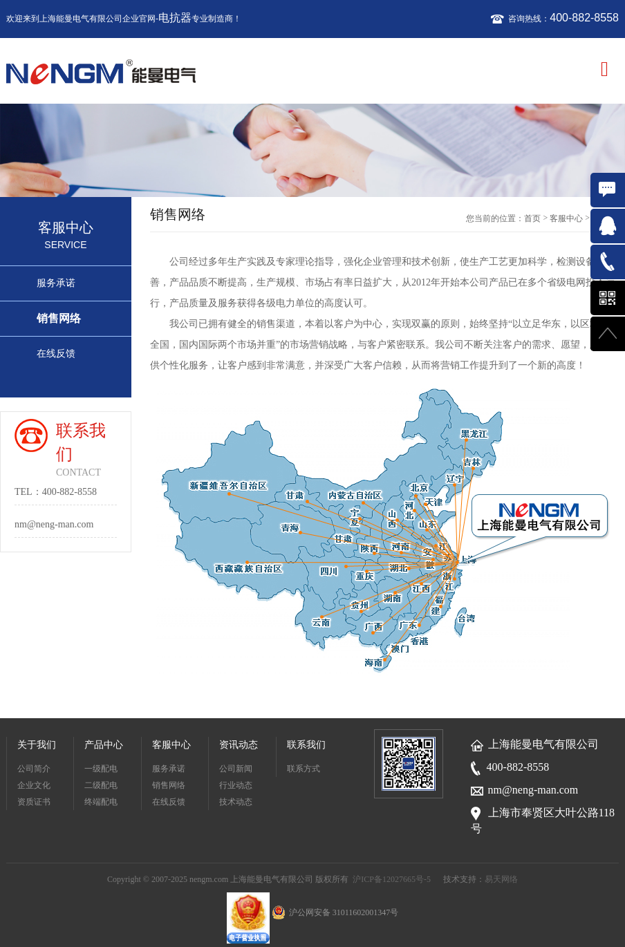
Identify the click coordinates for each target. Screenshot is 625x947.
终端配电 (101, 802)
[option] (312, 151)
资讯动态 (238, 745)
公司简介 (33, 768)
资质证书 (33, 802)
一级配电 (101, 768)
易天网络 (501, 879)
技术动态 (235, 802)
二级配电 (101, 785)
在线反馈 (56, 353)
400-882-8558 (584, 18)
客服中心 (566, 218)
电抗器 (175, 18)
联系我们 (306, 745)
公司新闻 (235, 768)
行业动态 (235, 785)
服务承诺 (56, 283)
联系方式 (303, 768)
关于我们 (36, 745)
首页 (532, 218)
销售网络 (59, 318)
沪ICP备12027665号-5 (392, 879)
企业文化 (33, 785)
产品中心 (103, 745)
